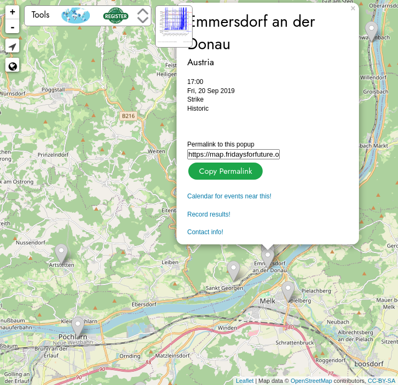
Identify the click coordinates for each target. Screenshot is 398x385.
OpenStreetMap (311, 381)
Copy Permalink (224, 170)
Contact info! (205, 232)
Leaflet (245, 381)
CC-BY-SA (381, 381)
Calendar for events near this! (229, 196)
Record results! (209, 214)
